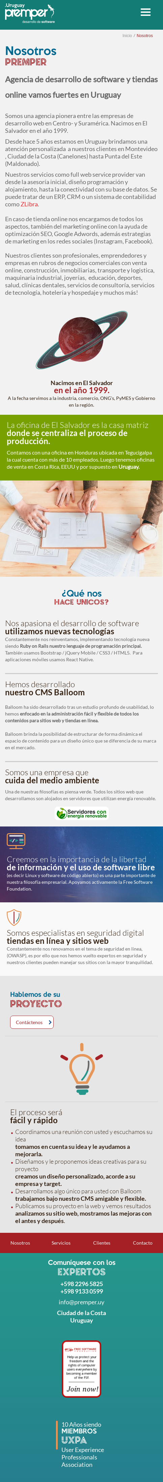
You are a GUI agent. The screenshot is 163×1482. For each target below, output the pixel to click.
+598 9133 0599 (81, 1291)
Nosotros (145, 35)
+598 (67, 1283)
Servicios (61, 1243)
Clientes (101, 1243)
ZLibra (29, 204)
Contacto (143, 1243)
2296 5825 (89, 1283)
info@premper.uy (81, 1302)
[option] (81, 529)
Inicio (127, 35)
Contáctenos (29, 1022)
